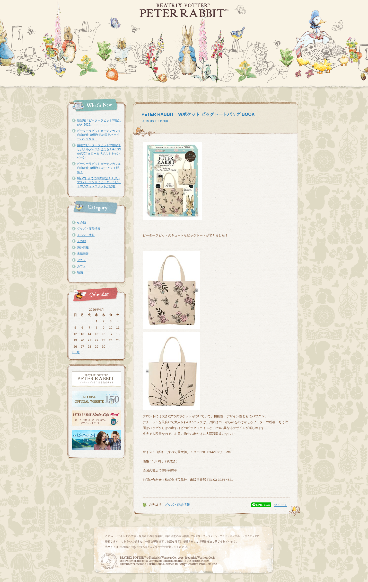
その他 (81, 222)
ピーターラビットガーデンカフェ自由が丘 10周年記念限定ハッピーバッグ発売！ (99, 135)
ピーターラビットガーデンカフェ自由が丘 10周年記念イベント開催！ (99, 168)
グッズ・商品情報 (88, 228)
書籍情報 (83, 253)
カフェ (81, 266)
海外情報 (83, 247)
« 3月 (76, 352)
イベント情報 (86, 235)
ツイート (280, 505)
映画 (80, 272)
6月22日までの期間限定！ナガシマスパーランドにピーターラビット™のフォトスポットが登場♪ (99, 182)
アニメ (81, 260)
